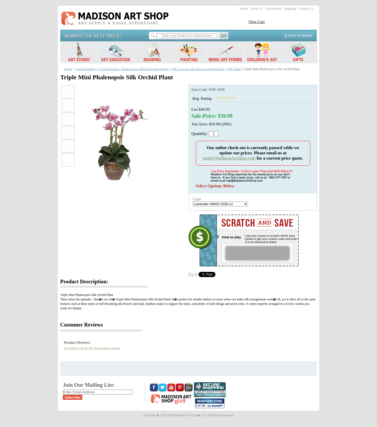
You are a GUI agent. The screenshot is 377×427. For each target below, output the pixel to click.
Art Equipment (85, 69)
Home (244, 8)
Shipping (290, 8)
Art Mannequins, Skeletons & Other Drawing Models (133, 69)
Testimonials (273, 8)
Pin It (192, 274)
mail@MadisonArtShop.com (229, 158)
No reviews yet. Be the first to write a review (92, 348)
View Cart (256, 21)
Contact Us (305, 8)
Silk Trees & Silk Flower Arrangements (197, 69)
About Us (256, 8)
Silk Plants (234, 69)
